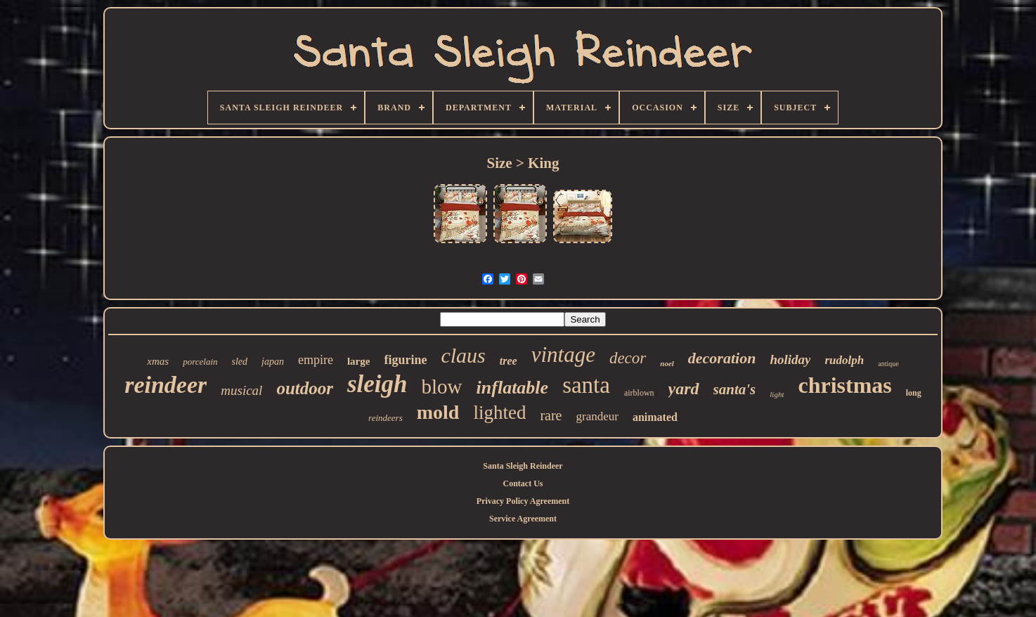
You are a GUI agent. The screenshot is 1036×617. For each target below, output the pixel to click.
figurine (405, 360)
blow (442, 386)
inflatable (513, 387)
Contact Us (523, 483)
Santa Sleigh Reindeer (522, 466)
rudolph (844, 360)
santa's (734, 389)
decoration (722, 358)
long (913, 393)
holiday (790, 359)
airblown (639, 393)
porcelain (200, 361)
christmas (844, 385)
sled (240, 361)
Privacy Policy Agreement (523, 501)
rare (551, 415)
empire (315, 360)
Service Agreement (523, 519)
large (358, 361)
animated (655, 417)
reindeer (165, 385)
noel (667, 363)
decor (627, 358)
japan (272, 361)
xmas (158, 361)
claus (463, 355)
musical (241, 390)
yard (683, 388)
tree (508, 361)
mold (438, 412)
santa (586, 385)
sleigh (377, 384)
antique (888, 364)
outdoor (304, 388)
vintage (563, 354)
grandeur (597, 416)
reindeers (385, 418)
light (777, 394)
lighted (499, 412)
